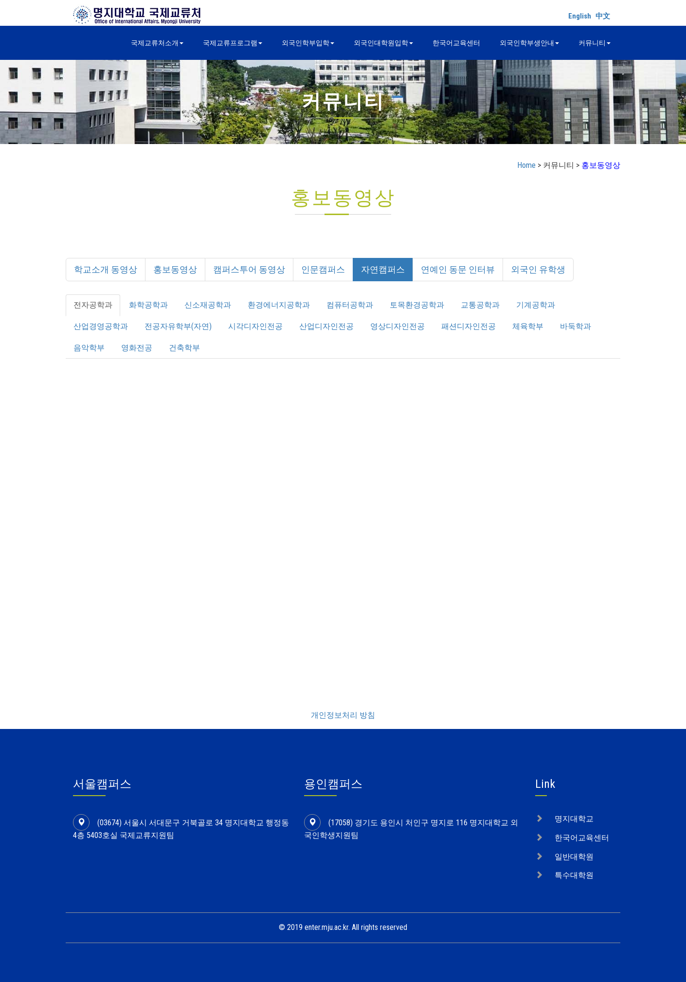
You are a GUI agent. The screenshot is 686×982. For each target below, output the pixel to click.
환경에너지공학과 (279, 304)
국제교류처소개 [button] (157, 43)
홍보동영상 (175, 269)
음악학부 (89, 347)
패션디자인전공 (468, 326)
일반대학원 (574, 856)
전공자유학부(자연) (178, 326)
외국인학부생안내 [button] (529, 43)
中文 (603, 16)
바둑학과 (575, 326)
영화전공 (136, 347)
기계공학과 (535, 304)
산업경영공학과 (100, 326)
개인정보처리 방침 (343, 715)
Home (526, 165)
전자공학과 (92, 304)
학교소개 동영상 (105, 269)
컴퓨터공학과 (349, 304)
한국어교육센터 (456, 43)
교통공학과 (480, 304)
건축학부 (184, 347)
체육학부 (527, 326)
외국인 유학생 (538, 269)
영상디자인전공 (397, 326)
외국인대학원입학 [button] (383, 43)
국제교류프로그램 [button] (232, 43)
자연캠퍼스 (383, 269)
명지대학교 (574, 818)
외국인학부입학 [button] (308, 43)
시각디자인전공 (255, 326)
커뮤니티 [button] (594, 43)
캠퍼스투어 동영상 (249, 269)
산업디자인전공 (326, 326)
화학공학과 (148, 304)
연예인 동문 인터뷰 (458, 269)
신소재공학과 (207, 304)
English (579, 16)
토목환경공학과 (417, 304)
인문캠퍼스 (323, 269)
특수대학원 (574, 875)
